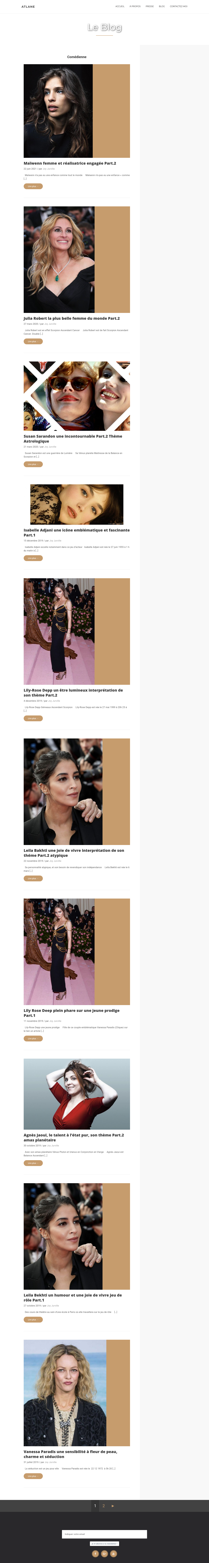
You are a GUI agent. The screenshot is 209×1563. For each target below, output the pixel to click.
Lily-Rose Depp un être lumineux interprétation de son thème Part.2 (73, 692)
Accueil (119, 6)
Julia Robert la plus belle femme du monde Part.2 (72, 318)
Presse (150, 6)
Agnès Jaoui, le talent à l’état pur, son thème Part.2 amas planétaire (74, 1137)
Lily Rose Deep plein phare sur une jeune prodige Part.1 (72, 1013)
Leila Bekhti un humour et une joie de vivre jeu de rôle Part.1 (73, 1297)
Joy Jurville (49, 168)
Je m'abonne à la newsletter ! (104, 1543)
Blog (162, 6)
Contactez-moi (178, 6)
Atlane (28, 6)
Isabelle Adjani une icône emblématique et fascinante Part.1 (77, 532)
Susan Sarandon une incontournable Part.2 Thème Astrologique (73, 439)
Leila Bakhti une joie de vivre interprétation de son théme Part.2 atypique (74, 853)
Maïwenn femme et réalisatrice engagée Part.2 (70, 163)
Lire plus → (33, 186)
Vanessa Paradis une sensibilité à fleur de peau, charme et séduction (70, 1454)
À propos (135, 6)
